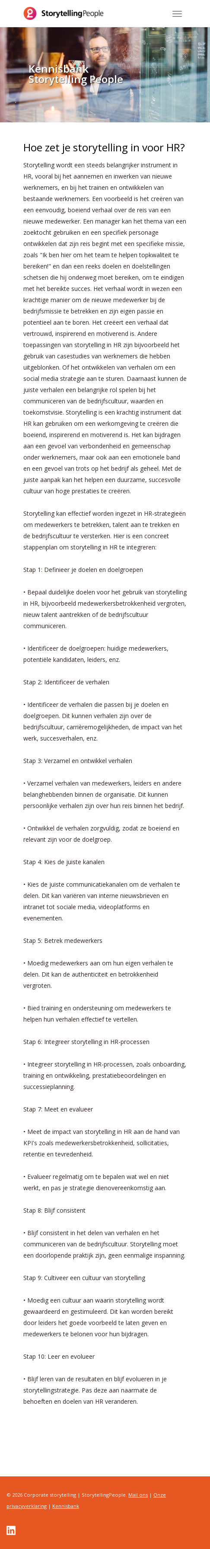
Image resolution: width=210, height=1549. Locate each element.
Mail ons (138, 1495)
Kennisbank (65, 1506)
